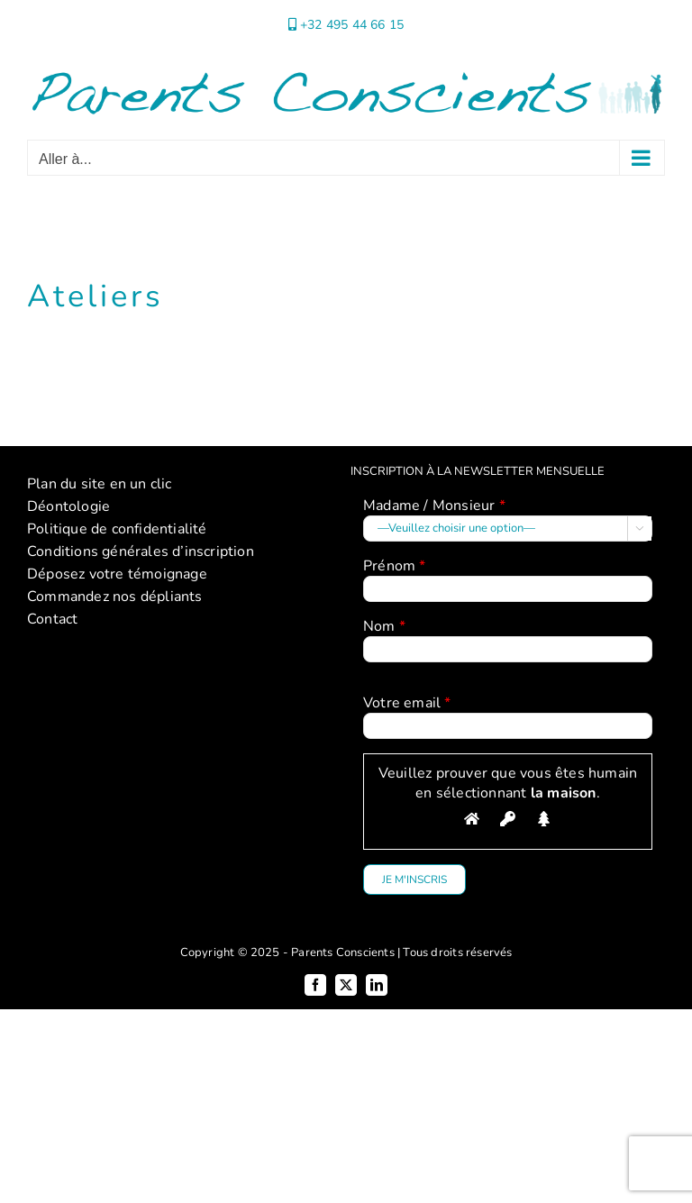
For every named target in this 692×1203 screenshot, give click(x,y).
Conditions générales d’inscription (140, 551)
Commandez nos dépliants (115, 596)
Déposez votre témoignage (117, 574)
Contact (52, 619)
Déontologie (68, 506)
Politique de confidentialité (117, 529)
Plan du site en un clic (99, 484)
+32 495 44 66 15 (352, 24)
